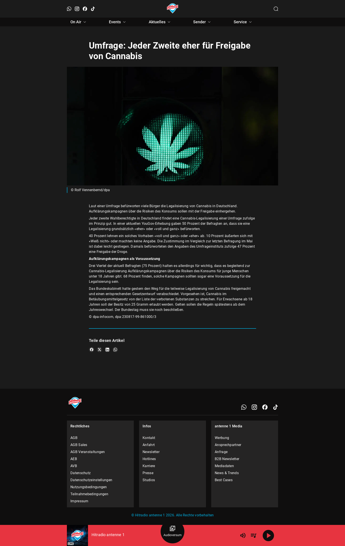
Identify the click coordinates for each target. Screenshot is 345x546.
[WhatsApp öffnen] (69, 9)
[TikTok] (275, 407)
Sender (202, 22)
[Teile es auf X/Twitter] (99, 349)
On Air (78, 22)
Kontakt (149, 438)
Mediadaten (224, 466)
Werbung (222, 438)
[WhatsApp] (243, 407)
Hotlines (149, 459)
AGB (73, 438)
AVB (73, 466)
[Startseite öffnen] (172, 8)
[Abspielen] (268, 535)
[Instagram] (254, 407)
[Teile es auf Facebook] (91, 349)
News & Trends (227, 473)
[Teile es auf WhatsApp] (115, 349)
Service (243, 22)
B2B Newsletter (227, 459)
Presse (148, 473)
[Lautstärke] (242, 535)
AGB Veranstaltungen (87, 452)
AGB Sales (78, 445)
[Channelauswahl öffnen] (276, 8)
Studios (149, 480)
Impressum (79, 501)
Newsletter (151, 452)
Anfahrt (149, 445)
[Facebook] (265, 407)
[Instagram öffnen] (77, 9)
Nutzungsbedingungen (88, 487)
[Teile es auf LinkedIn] (107, 349)
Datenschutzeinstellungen (91, 480)
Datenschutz (80, 473)
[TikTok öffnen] (93, 9)
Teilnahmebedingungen (89, 494)
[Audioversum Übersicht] (172, 531)
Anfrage (221, 452)
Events (118, 22)
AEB (73, 459)
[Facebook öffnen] (85, 9)
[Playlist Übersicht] (253, 535)
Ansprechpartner (228, 445)
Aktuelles (160, 22)
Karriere (149, 466)
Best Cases (224, 480)
